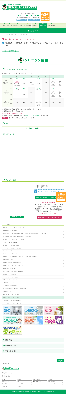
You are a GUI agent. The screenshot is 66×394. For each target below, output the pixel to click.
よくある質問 (7, 224)
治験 (18, 381)
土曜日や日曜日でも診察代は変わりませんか (12, 248)
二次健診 (50, 379)
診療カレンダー (29, 115)
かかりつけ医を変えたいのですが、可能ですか (13, 265)
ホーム (3, 379)
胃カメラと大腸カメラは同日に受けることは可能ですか (14, 239)
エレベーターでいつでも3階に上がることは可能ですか (14, 288)
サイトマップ (6, 363)
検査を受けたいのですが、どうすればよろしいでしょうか (15, 227)
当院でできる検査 (5, 381)
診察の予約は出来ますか (8, 259)
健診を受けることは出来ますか (9, 274)
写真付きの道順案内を (49, 197)
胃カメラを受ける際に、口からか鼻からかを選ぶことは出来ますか (17, 236)
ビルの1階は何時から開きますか (10, 285)
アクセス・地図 (51, 383)
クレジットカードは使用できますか (10, 253)
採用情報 (19, 386)
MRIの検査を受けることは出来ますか (11, 242)
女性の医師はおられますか (8, 282)
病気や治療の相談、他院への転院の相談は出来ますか (14, 271)
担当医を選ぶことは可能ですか (9, 268)
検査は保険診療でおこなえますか (10, 230)
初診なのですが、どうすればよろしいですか (12, 279)
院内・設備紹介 (51, 381)
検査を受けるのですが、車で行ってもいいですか (13, 297)
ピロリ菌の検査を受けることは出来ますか (12, 300)
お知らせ (37, 115)
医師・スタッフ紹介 (37, 381)
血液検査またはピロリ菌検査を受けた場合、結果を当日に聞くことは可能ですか (20, 256)
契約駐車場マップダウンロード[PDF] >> (49, 217)
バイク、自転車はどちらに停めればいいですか (13, 303)
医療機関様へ (5, 383)
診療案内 (19, 379)
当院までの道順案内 (6, 386)
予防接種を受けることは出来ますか (10, 277)
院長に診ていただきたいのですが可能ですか (12, 294)
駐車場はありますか (7, 291)
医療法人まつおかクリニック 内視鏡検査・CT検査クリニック (32, 391)
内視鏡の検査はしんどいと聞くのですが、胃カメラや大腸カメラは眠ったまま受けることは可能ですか (24, 233)
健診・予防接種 (36, 379)
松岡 (17, 78)
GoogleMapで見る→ (16, 216)
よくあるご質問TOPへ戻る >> (10, 51)
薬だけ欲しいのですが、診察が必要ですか (12, 262)
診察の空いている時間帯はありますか (11, 245)
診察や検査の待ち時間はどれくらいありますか (13, 250)
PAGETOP (60, 360)
